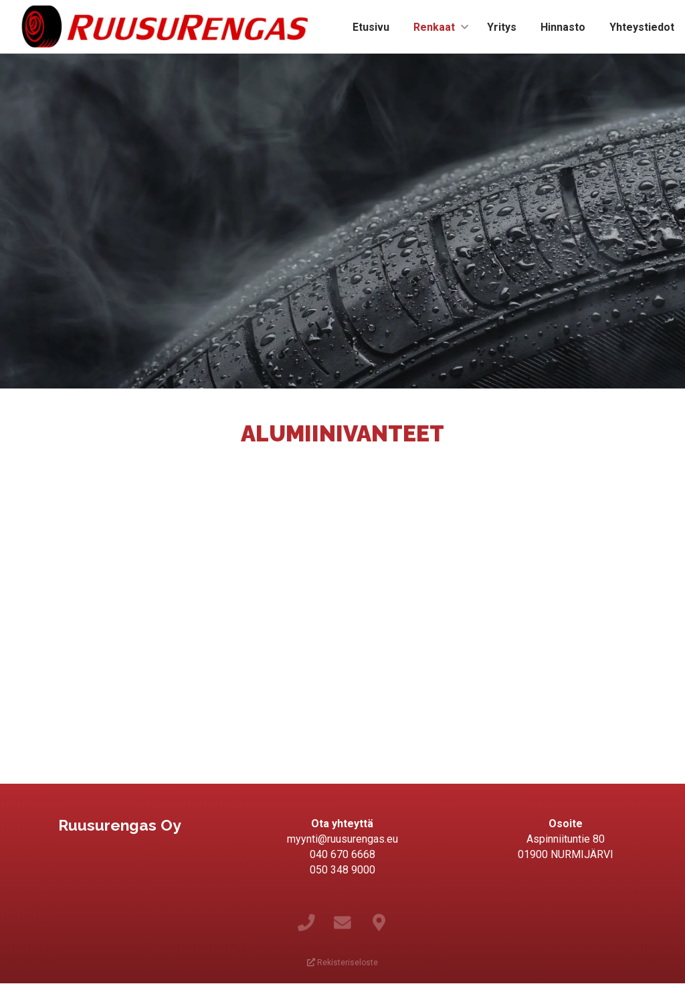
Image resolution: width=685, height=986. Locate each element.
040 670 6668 (342, 854)
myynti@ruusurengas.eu (342, 839)
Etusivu (371, 27)
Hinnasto (563, 27)
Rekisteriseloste (342, 962)
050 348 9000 (342, 869)
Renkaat (434, 27)
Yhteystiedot (641, 27)
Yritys (501, 27)
